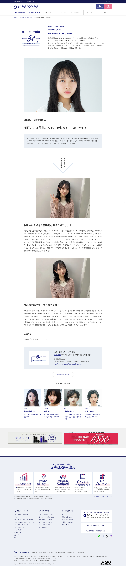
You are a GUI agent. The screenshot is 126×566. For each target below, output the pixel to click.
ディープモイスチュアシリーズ (24, 519)
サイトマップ (65, 524)
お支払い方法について (68, 522)
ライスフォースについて (46, 514)
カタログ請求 (43, 527)
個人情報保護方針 (60, 552)
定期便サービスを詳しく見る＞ (103, 496)
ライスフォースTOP (19, 17)
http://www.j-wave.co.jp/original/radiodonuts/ (67, 364)
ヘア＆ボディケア (76, 12)
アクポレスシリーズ (21, 527)
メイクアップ (62, 12)
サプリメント (91, 12)
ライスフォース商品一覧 (21, 514)
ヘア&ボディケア (19, 532)
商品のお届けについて (68, 517)
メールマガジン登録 (44, 524)
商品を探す (21, 12)
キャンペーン (35, 12)
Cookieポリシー (71, 552)
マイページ (100, 7)
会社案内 (34, 552)
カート (108, 7)
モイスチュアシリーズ (21, 524)
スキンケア (48, 12)
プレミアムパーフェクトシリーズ (24, 522)
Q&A (63, 514)
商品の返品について (67, 519)
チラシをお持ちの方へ (45, 522)
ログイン (108, 1)
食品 (105, 12)
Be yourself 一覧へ (63, 374)
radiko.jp (57, 355)
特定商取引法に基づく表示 (46, 552)
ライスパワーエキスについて (47, 517)
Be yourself (29, 17)
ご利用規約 (81, 552)
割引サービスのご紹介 (45, 519)
